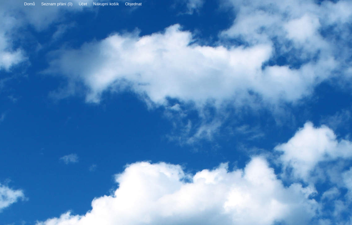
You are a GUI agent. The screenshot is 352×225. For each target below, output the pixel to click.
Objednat (133, 4)
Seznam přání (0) (56, 4)
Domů (29, 4)
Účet (83, 4)
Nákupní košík (106, 4)
